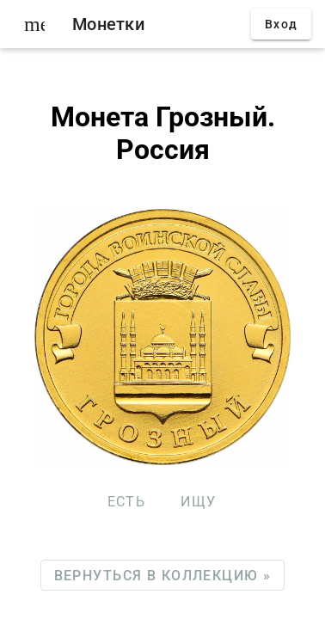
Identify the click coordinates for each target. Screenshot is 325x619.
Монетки (108, 24)
